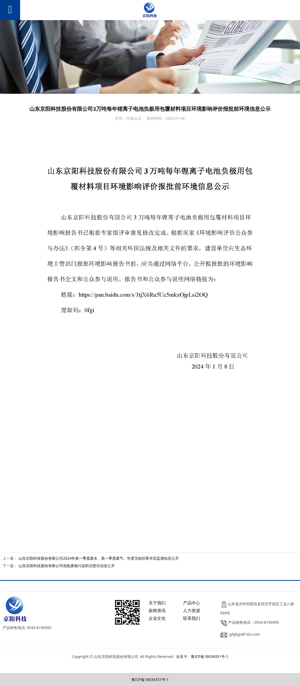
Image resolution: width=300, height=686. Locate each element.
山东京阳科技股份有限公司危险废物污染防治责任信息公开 (67, 565)
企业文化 (157, 618)
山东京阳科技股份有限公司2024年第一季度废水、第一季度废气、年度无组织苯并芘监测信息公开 (99, 558)
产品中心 (191, 603)
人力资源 (191, 610)
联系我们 (191, 618)
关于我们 (157, 603)
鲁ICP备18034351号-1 (209, 656)
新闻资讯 (157, 610)
